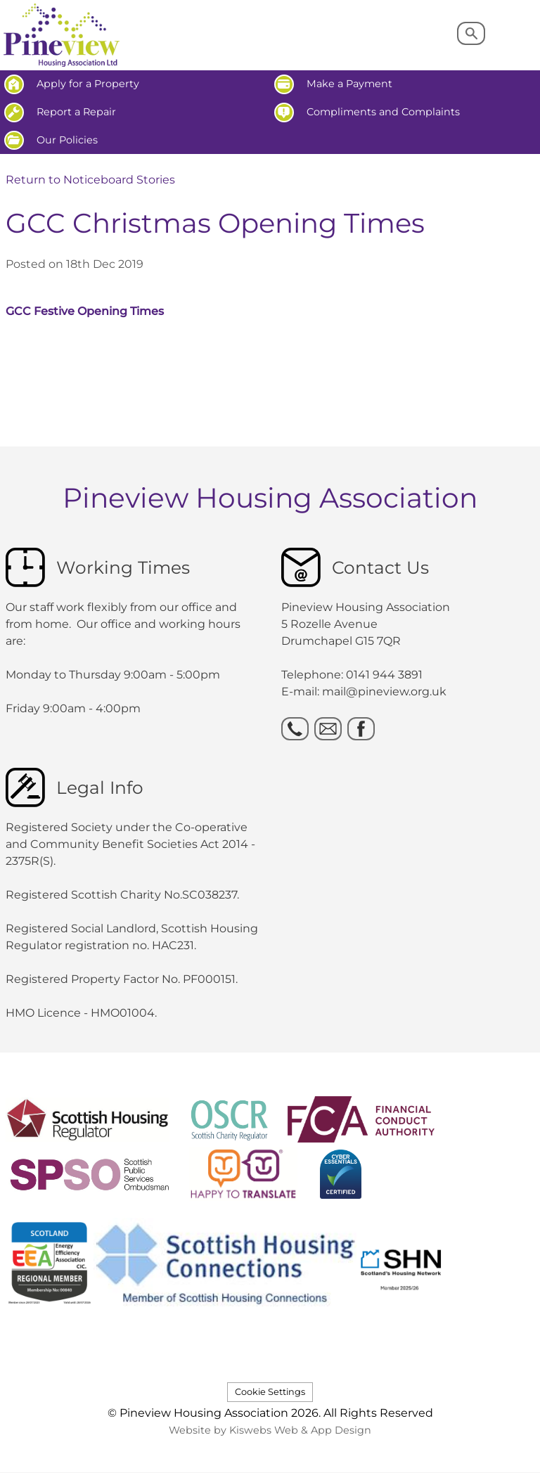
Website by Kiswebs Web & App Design (270, 1430)
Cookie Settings (270, 1392)
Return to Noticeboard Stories (90, 179)
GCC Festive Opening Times (85, 311)
